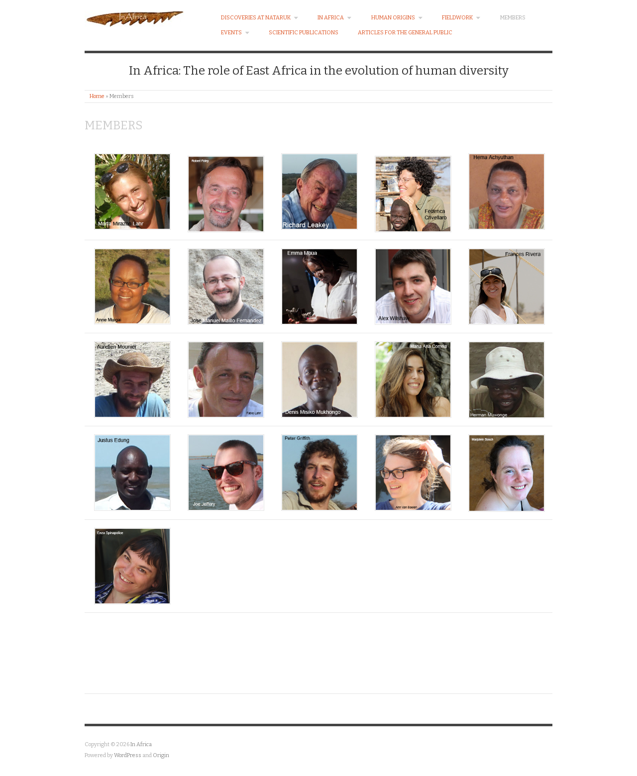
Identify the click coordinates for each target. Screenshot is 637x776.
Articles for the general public (405, 32)
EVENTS (235, 32)
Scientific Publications (303, 32)
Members (513, 17)
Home (97, 96)
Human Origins (397, 17)
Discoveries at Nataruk (260, 17)
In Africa (335, 17)
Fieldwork (461, 17)
